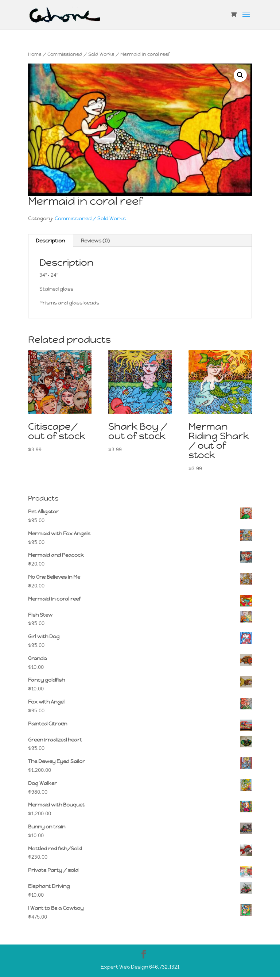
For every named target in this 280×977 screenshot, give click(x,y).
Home (35, 54)
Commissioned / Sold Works (80, 54)
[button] (240, 75)
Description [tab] (50, 240)
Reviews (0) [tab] (95, 240)
